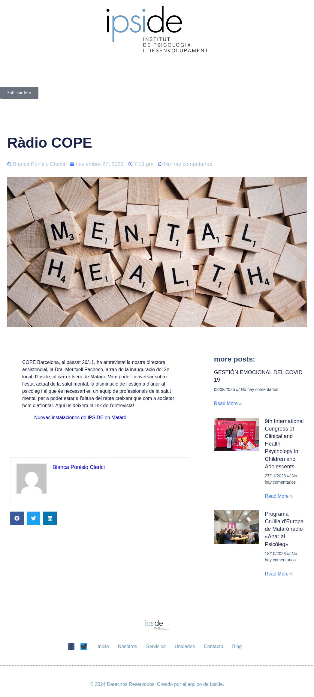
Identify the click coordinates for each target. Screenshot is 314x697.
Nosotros (111, 66)
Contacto (137, 80)
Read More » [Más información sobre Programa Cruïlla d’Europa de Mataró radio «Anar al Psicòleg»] (279, 573)
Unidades (247, 66)
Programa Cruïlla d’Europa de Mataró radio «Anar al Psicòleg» (284, 529)
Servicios (179, 66)
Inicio (54, 66)
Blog (190, 80)
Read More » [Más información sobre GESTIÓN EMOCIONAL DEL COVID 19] (228, 403)
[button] (17, 518)
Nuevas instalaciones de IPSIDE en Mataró (80, 417)
